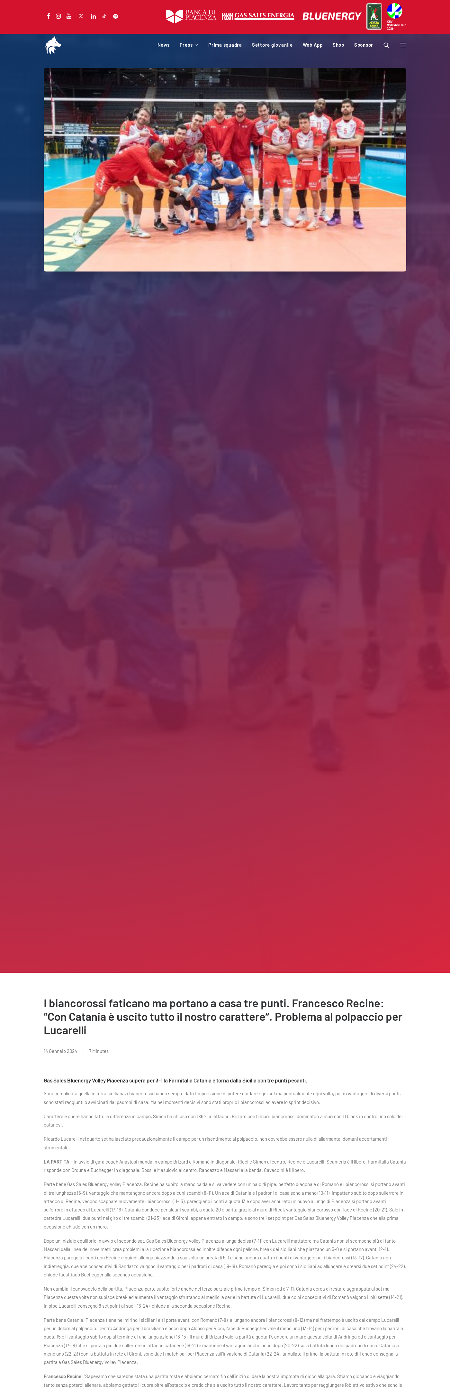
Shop (338, 45)
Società (176, 1247)
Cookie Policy (85, 1377)
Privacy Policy (56, 1377)
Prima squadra (225, 45)
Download (178, 1272)
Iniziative (177, 1264)
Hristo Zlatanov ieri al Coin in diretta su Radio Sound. (213, 1132)
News (164, 45)
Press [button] (189, 45)
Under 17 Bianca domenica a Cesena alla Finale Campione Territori (359, 1137)
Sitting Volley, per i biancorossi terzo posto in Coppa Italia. (71, 1132)
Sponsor (363, 45)
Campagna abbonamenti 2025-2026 (81, 1247)
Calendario (55, 1255)
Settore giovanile (272, 45)
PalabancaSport (185, 1255)
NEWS (24, 1117)
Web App (313, 45)
